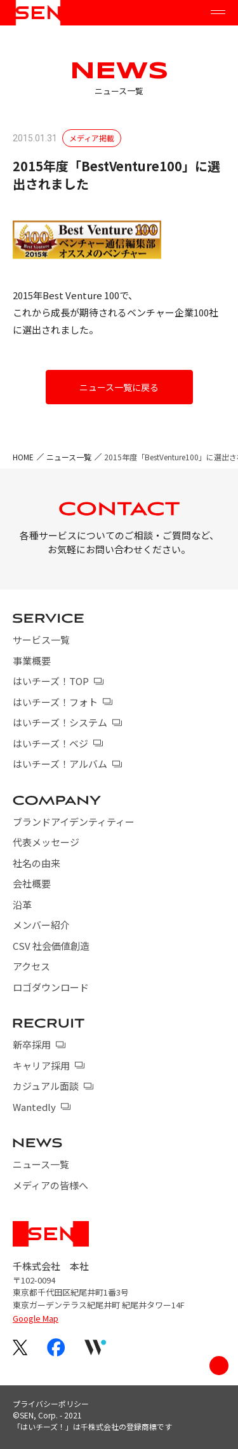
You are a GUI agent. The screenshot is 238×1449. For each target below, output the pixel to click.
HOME (23, 456)
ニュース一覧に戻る (119, 387)
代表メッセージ (46, 842)
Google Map (35, 1318)
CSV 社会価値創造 (51, 945)
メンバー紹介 (41, 924)
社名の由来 (36, 863)
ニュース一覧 (68, 456)
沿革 (22, 904)
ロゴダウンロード (51, 987)
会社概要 (32, 883)
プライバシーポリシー (51, 1403)
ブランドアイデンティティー (74, 821)
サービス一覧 (41, 639)
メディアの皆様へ (50, 1185)
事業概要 (32, 660)
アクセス (31, 966)
